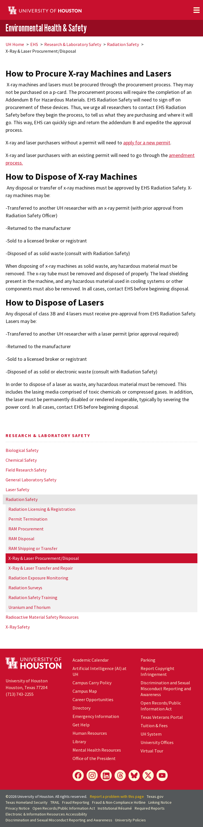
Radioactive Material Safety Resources (42, 617)
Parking (148, 660)
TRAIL (54, 802)
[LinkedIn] (106, 775)
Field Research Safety (26, 470)
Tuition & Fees (154, 725)
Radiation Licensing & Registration (41, 509)
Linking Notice (160, 802)
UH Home (15, 44)
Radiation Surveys (25, 587)
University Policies (130, 820)
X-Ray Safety (18, 627)
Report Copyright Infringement (157, 671)
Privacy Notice (18, 808)
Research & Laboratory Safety (72, 44)
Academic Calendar (91, 660)
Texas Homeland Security (27, 802)
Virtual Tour (152, 751)
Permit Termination (27, 519)
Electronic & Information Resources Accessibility (46, 814)
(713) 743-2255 (20, 694)
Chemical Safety (21, 460)
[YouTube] (162, 775)
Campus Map (85, 691)
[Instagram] (92, 775)
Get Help (81, 724)
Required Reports (150, 808)
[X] (148, 775)
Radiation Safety (123, 44)
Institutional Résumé (115, 808)
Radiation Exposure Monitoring (38, 578)
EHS (34, 44)
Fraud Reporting (75, 802)
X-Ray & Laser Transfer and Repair (40, 568)
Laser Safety (17, 489)
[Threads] (120, 775)
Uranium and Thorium (29, 607)
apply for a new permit (146, 142)
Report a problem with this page (117, 796)
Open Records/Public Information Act (161, 706)
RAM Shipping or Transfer (32, 548)
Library (79, 741)
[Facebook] (78, 775)
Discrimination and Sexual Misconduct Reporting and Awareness (166, 688)
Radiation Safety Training (32, 597)
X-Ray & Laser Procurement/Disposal (43, 558)
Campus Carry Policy (92, 682)
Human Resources (90, 733)
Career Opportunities (93, 699)
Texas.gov (155, 796)
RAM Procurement (26, 529)
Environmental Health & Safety (46, 27)
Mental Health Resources (97, 750)
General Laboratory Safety (31, 479)
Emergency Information (96, 716)
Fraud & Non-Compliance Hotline (119, 802)
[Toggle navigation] (196, 10)
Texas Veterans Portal (162, 717)
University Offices (157, 742)
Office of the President (94, 758)
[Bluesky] (134, 775)
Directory (81, 708)
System (151, 734)
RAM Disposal (21, 538)
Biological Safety (22, 450)
